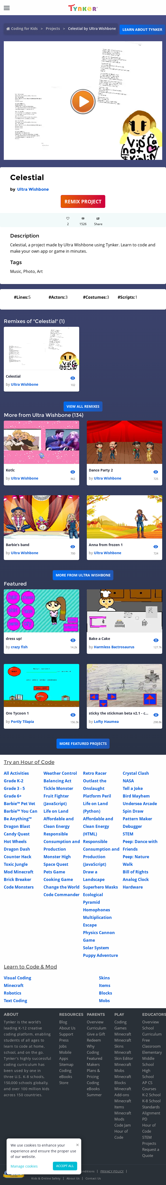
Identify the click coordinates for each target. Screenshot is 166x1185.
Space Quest (56, 865)
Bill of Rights (135, 873)
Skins (104, 979)
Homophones (96, 911)
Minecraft (14, 986)
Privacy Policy (112, 1172)
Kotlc (10, 470)
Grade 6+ (13, 797)
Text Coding (15, 1001)
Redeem (94, 1041)
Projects (53, 28)
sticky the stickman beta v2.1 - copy (119, 714)
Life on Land (56, 812)
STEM (128, 835)
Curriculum (96, 1029)
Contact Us (93, 1179)
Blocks (105, 994)
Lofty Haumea (106, 722)
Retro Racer (95, 774)
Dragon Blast (17, 827)
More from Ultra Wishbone (83, 575)
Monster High (57, 857)
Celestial (13, 376)
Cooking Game (58, 880)
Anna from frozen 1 (106, 545)
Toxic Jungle (16, 865)
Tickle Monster (58, 789)
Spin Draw (133, 812)
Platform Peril (97, 797)
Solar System (96, 949)
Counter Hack (17, 857)
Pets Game (54, 873)
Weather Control (60, 774)
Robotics (12, 994)
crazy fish (19, 647)
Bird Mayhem (136, 797)
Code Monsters (19, 888)
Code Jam (122, 1126)
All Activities (16, 774)
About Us (67, 1029)
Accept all (65, 1166)
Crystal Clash (136, 774)
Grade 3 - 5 (14, 789)
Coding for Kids (24, 28)
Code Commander (61, 895)
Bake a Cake (99, 639)
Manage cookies (24, 1166)
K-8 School (151, 1102)
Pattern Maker (137, 820)
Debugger (132, 827)
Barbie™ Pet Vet (19, 804)
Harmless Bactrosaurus (114, 647)
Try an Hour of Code (29, 763)
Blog (63, 1023)
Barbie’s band (17, 545)
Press (64, 1041)
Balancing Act (57, 782)
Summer (94, 1095)
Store (63, 1083)
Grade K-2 (13, 782)
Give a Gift (96, 1035)
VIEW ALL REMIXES (83, 406)
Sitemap (66, 1065)
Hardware (133, 888)
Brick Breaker (17, 880)
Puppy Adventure (100, 956)
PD (144, 1120)
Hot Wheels (15, 842)
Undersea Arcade (140, 804)
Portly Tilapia (22, 722)
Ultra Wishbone (33, 189)
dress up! (14, 639)
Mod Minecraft (18, 873)
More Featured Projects (83, 744)
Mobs (104, 1001)
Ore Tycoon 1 (17, 714)
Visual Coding (17, 979)
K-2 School (151, 1095)
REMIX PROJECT (83, 201)
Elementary (152, 1053)
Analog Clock (136, 880)
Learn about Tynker (142, 29)
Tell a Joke (133, 789)
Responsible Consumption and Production (62, 842)
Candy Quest (17, 835)
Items (104, 986)
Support (66, 1035)
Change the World (61, 888)
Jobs (63, 1047)
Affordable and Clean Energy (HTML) (98, 827)
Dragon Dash (17, 850)
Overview (95, 1023)
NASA (128, 782)
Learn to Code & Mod (30, 968)
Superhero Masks (100, 888)
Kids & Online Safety (46, 1179)
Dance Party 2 (101, 470)
